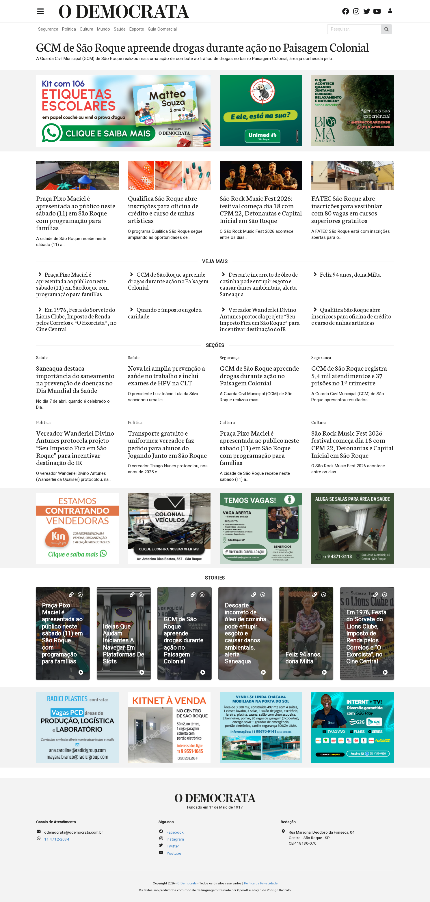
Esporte (136, 29)
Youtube (174, 853)
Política (69, 29)
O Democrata (187, 883)
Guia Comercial (162, 29)
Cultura (86, 29)
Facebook (175, 832)
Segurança (48, 29)
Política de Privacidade (261, 883)
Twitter (173, 846)
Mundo (103, 29)
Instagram (175, 839)
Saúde (120, 29)
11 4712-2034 (56, 839)
